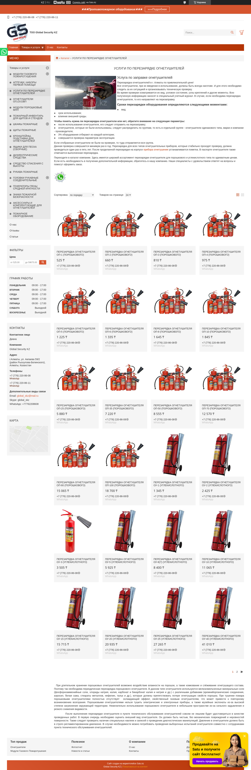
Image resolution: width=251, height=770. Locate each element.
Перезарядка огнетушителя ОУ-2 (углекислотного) (221, 484)
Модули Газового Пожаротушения (28, 751)
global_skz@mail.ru (27, 395)
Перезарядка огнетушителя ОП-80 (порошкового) (76, 484)
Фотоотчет (76, 747)
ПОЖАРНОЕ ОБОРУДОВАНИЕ (23, 214)
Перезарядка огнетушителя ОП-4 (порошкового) (221, 253)
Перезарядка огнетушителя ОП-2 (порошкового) (124, 253)
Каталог (65, 58)
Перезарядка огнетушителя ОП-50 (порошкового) (173, 407)
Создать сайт (79, 2)
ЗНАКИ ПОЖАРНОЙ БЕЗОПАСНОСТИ (24, 195)
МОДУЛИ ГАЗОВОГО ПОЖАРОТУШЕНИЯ (25, 75)
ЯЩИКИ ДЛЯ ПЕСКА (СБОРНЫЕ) (25, 148)
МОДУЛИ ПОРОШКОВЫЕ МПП (27, 108)
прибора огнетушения (155, 149)
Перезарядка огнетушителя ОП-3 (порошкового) (173, 253)
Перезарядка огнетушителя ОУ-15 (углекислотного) (76, 637)
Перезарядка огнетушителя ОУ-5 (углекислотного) (124, 561)
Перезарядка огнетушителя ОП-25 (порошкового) (76, 407)
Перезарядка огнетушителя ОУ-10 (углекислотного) (221, 561)
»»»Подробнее (157, 9)
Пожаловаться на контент (135, 766)
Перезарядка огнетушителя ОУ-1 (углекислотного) (173, 484)
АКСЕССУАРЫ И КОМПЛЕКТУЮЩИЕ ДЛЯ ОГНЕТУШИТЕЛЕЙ (27, 205)
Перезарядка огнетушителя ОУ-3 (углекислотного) (76, 561)
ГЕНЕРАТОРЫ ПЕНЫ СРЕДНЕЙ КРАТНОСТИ (26, 187)
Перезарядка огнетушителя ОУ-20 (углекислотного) (124, 637)
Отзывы (14, 230)
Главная (13, 47)
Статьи (14, 236)
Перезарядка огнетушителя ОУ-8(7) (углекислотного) (173, 561)
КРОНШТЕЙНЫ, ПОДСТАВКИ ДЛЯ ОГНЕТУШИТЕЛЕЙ (24, 138)
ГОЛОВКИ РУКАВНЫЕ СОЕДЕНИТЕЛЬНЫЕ (26, 179)
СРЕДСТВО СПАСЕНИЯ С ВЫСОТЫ (28, 164)
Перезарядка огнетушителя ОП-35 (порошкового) (124, 407)
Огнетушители (18, 747)
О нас (50, 47)
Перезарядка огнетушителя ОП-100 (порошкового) (124, 484)
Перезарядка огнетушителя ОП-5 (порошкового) (76, 330)
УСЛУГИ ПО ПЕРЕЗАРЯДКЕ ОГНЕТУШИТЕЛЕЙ (29, 92)
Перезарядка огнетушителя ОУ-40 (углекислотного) (221, 637)
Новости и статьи (80, 751)
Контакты (62, 47)
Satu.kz (140, 763)
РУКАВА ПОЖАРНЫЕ (25, 171)
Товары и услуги (30, 47)
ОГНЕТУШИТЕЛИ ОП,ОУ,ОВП (23, 100)
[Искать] (232, 32)
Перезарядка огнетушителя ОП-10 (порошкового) (221, 330)
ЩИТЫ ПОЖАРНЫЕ (24, 130)
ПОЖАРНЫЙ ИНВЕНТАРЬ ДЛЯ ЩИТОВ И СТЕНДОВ (28, 117)
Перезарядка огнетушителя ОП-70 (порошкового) (221, 407)
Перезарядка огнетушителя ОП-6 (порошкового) (124, 330)
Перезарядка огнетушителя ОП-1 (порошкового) (76, 253)
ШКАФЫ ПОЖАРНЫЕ (25, 124)
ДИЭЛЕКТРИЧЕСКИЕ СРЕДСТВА (25, 156)
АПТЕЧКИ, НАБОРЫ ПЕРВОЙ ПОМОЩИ (24, 83)
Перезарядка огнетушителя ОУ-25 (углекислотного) (173, 637)
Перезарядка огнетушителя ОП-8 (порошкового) (173, 330)
